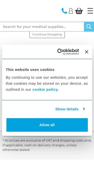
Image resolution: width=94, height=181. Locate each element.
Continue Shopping (47, 34)
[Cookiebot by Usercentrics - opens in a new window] (59, 52)
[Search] (89, 27)
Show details (67, 109)
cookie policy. (45, 89)
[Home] (90, 11)
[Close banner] (86, 52)
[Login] (71, 10)
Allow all (47, 125)
